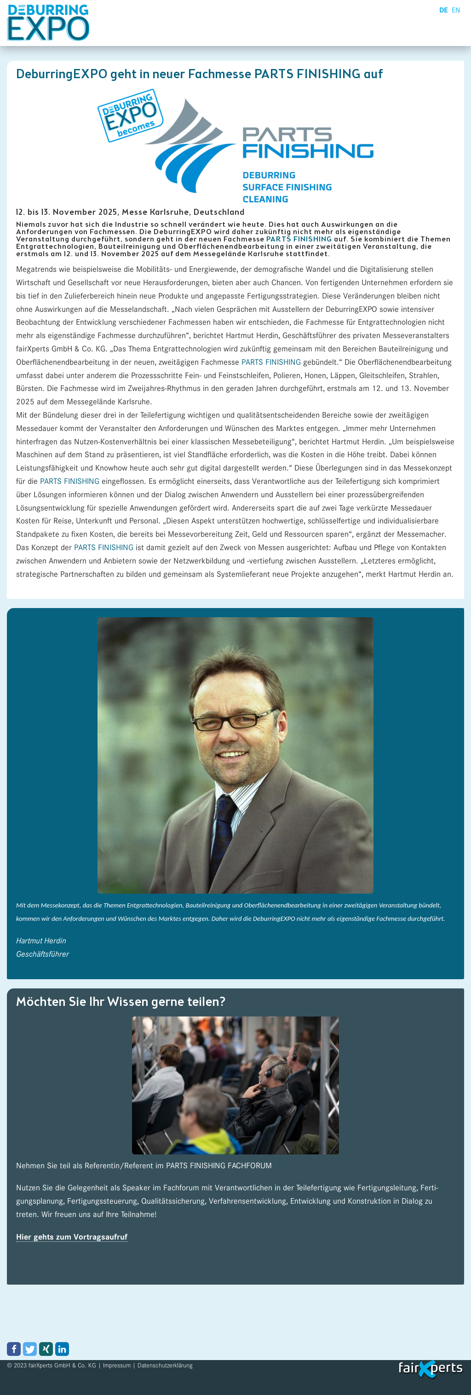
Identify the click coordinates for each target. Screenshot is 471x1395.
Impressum (117, 1365)
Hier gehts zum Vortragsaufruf (71, 1237)
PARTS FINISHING (299, 239)
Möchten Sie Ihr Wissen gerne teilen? (121, 1002)
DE (443, 10)
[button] (14, 1349)
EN (456, 10)
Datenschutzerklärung (165, 1365)
